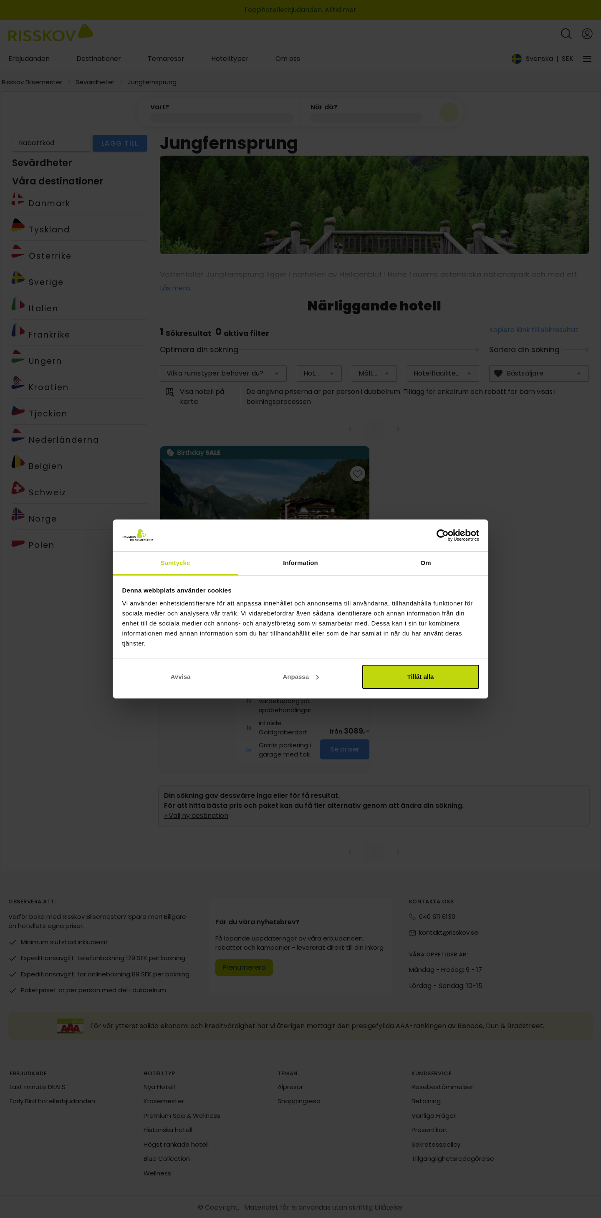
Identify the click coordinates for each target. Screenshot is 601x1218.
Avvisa (181, 676)
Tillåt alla (420, 676)
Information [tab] (300, 562)
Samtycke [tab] (175, 562)
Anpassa (301, 676)
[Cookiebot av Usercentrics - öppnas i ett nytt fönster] (442, 535)
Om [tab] (425, 562)
